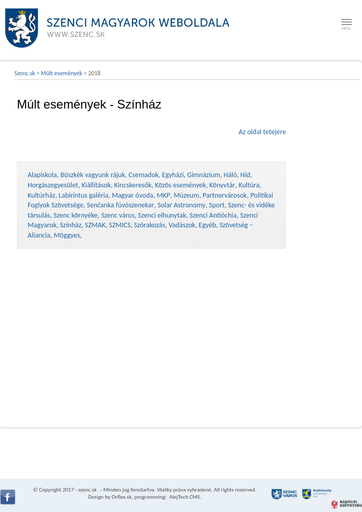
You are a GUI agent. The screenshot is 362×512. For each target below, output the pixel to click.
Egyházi (173, 174)
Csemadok (143, 174)
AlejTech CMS (184, 497)
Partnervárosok (224, 195)
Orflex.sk (121, 497)
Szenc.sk (24, 73)
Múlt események (61, 73)
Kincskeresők (132, 185)
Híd (245, 174)
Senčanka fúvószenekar (120, 205)
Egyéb (207, 225)
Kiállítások (95, 185)
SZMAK (95, 225)
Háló (230, 174)
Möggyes (67, 235)
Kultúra (248, 185)
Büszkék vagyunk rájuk (92, 174)
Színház (70, 225)
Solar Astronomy (181, 205)
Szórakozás (149, 225)
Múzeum (186, 195)
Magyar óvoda (132, 195)
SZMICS (119, 225)
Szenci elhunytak (162, 215)
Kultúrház (41, 195)
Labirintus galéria (83, 195)
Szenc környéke (76, 215)
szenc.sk (87, 489)
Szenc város (117, 215)
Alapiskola (42, 174)
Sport (216, 205)
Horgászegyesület (53, 185)
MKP (163, 195)
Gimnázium (203, 174)
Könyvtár (222, 185)
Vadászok (182, 225)
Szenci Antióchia (213, 215)
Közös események (180, 185)
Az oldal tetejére (262, 131)
